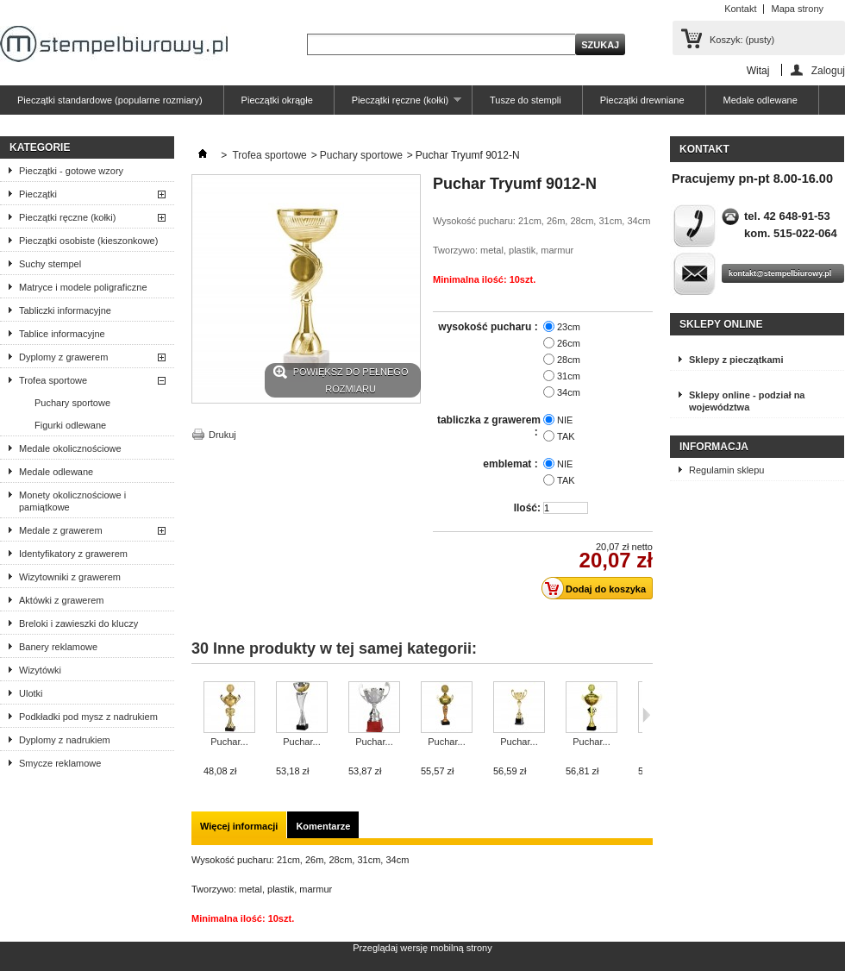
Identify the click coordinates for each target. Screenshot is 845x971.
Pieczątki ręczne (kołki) (398, 105)
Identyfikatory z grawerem (73, 553)
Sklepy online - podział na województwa (746, 401)
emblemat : (512, 464)
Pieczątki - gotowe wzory (71, 171)
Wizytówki (40, 670)
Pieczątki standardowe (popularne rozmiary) (110, 100)
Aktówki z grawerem (61, 600)
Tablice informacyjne (62, 334)
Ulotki (31, 693)
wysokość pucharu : (489, 327)
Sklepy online (720, 324)
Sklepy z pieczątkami (736, 359)
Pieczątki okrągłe (277, 100)
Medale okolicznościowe (70, 448)
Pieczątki (38, 194)
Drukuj (222, 434)
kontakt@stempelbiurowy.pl (780, 273)
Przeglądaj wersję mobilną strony (422, 948)
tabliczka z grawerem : (489, 426)
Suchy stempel (50, 264)
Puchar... (228, 741)
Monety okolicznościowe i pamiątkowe (72, 501)
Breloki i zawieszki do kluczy (78, 623)
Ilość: (527, 508)
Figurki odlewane (70, 425)
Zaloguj (828, 70)
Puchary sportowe (72, 403)
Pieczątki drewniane (642, 100)
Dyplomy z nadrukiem (64, 740)
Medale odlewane (760, 100)
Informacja (713, 447)
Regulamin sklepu (726, 470)
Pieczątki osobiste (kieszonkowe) (88, 240)
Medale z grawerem (61, 530)
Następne (646, 715)
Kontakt (740, 8)
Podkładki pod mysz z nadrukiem (88, 716)
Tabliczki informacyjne (65, 310)
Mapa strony (797, 8)
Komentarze (323, 826)
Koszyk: (742, 39)
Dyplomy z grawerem (63, 357)
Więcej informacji (239, 826)
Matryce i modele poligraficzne (83, 287)
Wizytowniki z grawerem (70, 577)
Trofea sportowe (53, 380)
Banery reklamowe (58, 647)
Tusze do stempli (525, 100)
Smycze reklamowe (60, 763)
